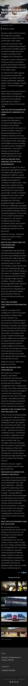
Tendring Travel (5, 608)
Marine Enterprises (6, 639)
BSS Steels (4, 593)
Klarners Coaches (6, 624)
